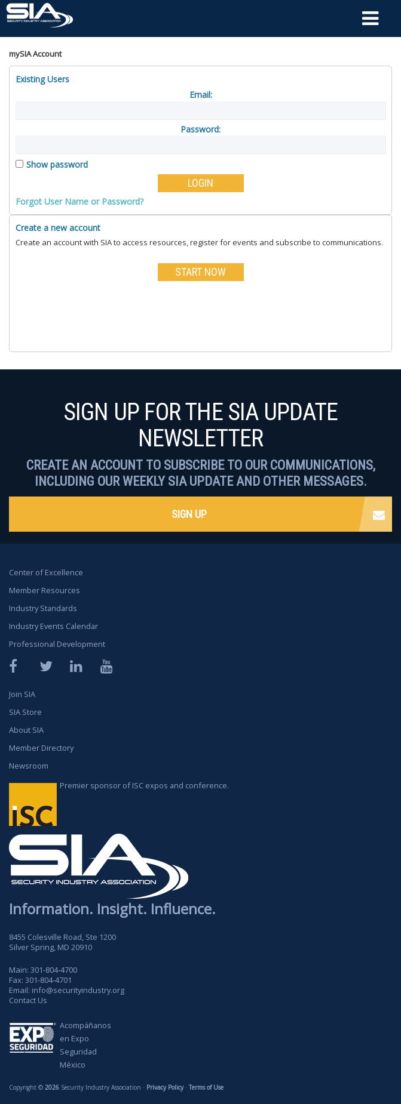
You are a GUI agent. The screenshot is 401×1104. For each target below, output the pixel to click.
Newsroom (28, 765)
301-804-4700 (53, 969)
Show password (57, 164)
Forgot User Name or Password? (79, 201)
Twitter (46, 666)
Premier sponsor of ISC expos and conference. (144, 786)
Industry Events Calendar (54, 626)
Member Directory (41, 747)
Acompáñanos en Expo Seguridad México (86, 1045)
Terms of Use (205, 1088)
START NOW (200, 272)
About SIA (26, 729)
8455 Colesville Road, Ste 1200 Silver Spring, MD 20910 (63, 942)
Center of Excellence (46, 572)
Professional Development (57, 644)
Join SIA (22, 694)
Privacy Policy (164, 1088)
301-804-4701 (48, 980)
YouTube (107, 666)
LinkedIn (77, 666)
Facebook (16, 666)
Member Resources (44, 590)
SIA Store (25, 712)
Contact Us (28, 1000)
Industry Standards (44, 608)
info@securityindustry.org (78, 990)
